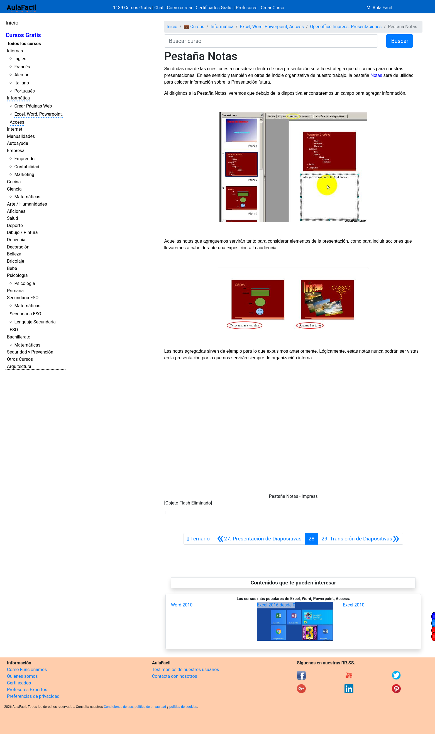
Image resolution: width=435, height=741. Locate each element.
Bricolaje (15, 261)
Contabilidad (26, 166)
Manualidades (21, 136)
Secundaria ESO (22, 297)
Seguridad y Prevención (30, 352)
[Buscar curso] (271, 41)
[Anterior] (259, 539)
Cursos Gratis (23, 35)
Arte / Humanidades (27, 204)
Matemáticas (27, 196)
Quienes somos (22, 676)
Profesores (247, 7)
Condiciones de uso (118, 707)
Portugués (24, 91)
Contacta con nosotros (174, 676)
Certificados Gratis (214, 7)
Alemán (21, 74)
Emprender (25, 158)
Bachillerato (18, 337)
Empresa (16, 150)
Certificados (19, 683)
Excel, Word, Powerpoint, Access (272, 26)
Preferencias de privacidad (33, 696)
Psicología (17, 275)
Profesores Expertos (27, 689)
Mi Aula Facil (379, 7)
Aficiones (16, 211)
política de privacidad (150, 707)
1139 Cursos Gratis (132, 7)
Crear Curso (272, 7)
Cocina (14, 181)
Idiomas (15, 50)
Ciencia (14, 189)
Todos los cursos (24, 43)
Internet (14, 129)
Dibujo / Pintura (22, 232)
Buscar (399, 41)
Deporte (15, 225)
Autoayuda (17, 143)
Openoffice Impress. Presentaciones (346, 26)
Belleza (14, 254)
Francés (22, 66)
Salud (12, 218)
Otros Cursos (20, 359)
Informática (18, 98)
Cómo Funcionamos (27, 669)
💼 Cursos (194, 26)
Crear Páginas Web (33, 106)
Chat (158, 7)
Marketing (24, 174)
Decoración (18, 247)
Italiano (21, 83)
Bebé (12, 268)
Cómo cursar (179, 7)
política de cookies (183, 707)
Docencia (16, 239)
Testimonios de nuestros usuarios (185, 669)
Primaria (15, 290)
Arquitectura (19, 366)
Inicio (12, 23)
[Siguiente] (360, 539)
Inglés (20, 58)
